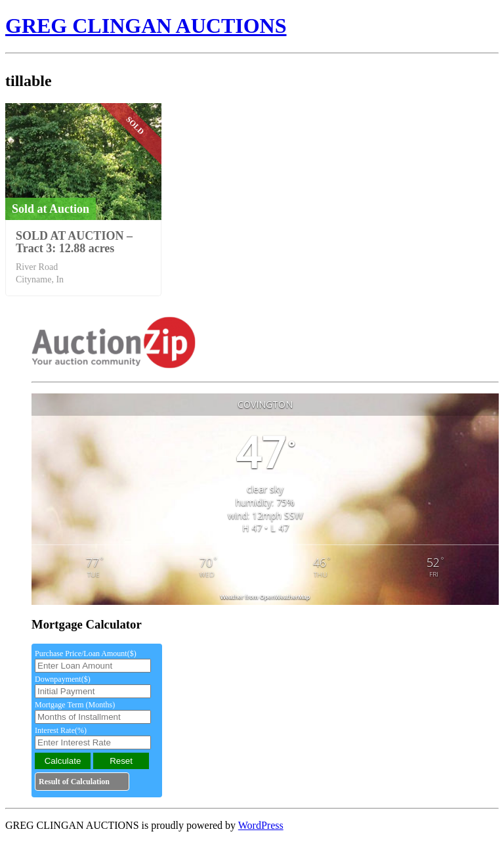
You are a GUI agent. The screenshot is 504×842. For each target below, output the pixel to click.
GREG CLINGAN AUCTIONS (146, 25)
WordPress (261, 825)
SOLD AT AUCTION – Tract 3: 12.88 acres (74, 242)
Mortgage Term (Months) (75, 704)
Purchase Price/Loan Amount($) (85, 653)
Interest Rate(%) (61, 730)
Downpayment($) (63, 679)
